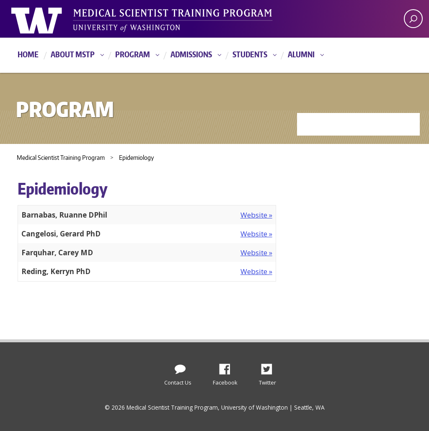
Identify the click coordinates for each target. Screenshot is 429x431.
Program (132, 54)
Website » (256, 215)
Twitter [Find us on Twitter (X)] (270, 367)
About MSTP (73, 54)
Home (28, 54)
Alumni (301, 54)
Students (250, 54)
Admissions (191, 54)
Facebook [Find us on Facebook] (228, 367)
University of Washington (45, 19)
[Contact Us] (180, 367)
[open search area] (413, 18)
